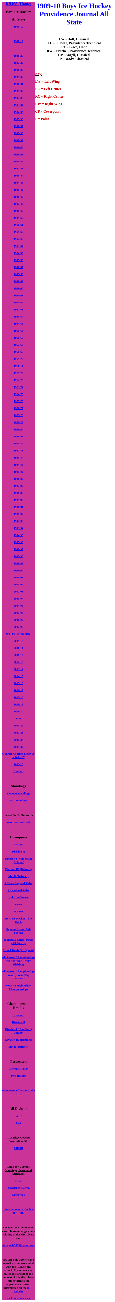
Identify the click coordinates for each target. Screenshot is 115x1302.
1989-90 (18, 499)
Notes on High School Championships (18, 987)
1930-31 (18, 83)
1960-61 (18, 295)
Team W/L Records (18, 822)
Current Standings (18, 793)
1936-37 (18, 126)
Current (18, 771)
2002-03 (18, 591)
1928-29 (18, 69)
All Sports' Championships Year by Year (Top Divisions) (18, 975)
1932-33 (18, 98)
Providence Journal (18, 1187)
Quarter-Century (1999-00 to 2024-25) (18, 755)
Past (18, 1123)
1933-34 (18, 105)
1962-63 (18, 309)
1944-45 (18, 182)
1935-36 (18, 119)
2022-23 (18, 732)
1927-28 (18, 62)
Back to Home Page (18, 1298)
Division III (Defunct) (18, 869)
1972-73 (18, 380)
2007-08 (18, 626)
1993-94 (18, 528)
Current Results (18, 1068)
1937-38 (18, 133)
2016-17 (18, 690)
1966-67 (18, 337)
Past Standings (18, 800)
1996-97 (18, 549)
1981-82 (18, 443)
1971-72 (18, 373)
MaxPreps (18, 1194)
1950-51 (18, 225)
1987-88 (18, 485)
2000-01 (18, 577)
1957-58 (18, 274)
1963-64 (18, 316)
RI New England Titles (18, 883)
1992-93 (18, 521)
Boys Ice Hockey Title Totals (18, 920)
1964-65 (18, 323)
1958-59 (18, 281)
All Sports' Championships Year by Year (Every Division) (18, 961)
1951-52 (18, 232)
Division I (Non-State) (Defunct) (18, 860)
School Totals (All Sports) (18, 950)
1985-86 (18, 471)
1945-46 (18, 189)
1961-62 (18, 302)
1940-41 (18, 154)
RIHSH (18, 1148)
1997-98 (18, 556)
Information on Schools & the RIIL (18, 1211)
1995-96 (18, 542)
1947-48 (18, 203)
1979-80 (18, 429)
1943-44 (18, 175)
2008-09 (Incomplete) (18, 633)
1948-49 (18, 210)
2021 (18, 718)
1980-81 (18, 436)
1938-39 (18, 140)
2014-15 (18, 676)
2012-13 (18, 662)
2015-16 (18, 683)
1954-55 (18, 253)
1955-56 (18, 260)
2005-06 (18, 612)
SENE (18, 904)
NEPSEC (18, 911)
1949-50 (18, 217)
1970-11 (18, 366)
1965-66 (18, 330)
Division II (18, 851)
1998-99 (18, 563)
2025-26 (18, 764)
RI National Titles (18, 890)
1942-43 (18, 168)
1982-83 (18, 450)
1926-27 (18, 55)
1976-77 (18, 408)
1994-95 (18, 535)
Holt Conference (18, 897)
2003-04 (18, 598)
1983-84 (18, 457)
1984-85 (18, 464)
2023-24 (18, 739)
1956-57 (18, 267)
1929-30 (18, 76)
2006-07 (18, 619)
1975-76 (18, 401)
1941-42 (18, 161)
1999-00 (18, 570)
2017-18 (18, 697)
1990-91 (18, 507)
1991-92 (18, 514)
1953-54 (18, 246)
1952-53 (18, 239)
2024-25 (18, 746)
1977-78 (18, 415)
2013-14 (18, 669)
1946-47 (18, 196)
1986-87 (18, 478)
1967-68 (18, 344)
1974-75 (18, 394)
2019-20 (18, 711)
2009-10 (18, 641)
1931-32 (18, 91)
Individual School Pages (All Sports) (18, 941)
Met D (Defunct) (18, 876)
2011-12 (18, 655)
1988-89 (18, 492)
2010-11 (18, 648)
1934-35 (18, 112)
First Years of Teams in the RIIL (18, 1092)
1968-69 (18, 351)
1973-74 (18, 387)
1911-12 (18, 41)
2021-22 (18, 725)
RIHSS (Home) (18, 4)
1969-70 (18, 358)
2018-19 (18, 704)
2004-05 (18, 605)
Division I (19, 844)
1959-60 (18, 288)
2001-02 (18, 584)
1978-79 (18, 422)
